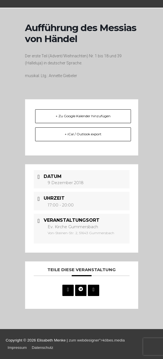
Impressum (17, 347)
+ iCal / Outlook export (83, 134)
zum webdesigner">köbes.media (97, 340)
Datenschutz (42, 347)
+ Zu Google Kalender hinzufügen (83, 116)
